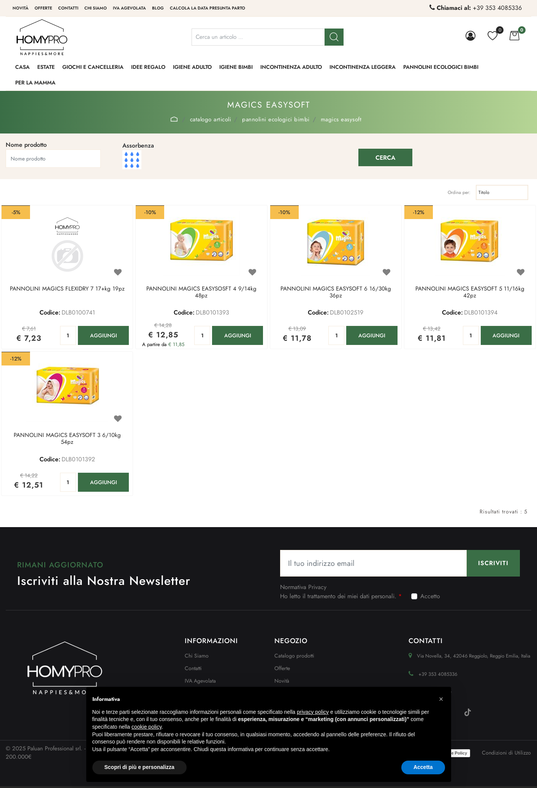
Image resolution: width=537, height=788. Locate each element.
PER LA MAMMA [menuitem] (35, 82)
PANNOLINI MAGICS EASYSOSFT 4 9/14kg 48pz (201, 292)
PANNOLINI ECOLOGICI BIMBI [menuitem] (440, 67)
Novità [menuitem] (21, 8)
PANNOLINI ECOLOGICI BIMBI (276, 119)
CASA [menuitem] (22, 67)
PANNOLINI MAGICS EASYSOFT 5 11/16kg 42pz (469, 292)
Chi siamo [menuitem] (95, 8)
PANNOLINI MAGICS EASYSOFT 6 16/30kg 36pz (335, 292)
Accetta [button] (423, 767)
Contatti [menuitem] (68, 8)
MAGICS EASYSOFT (341, 119)
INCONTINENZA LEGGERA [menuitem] (362, 67)
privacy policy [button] (313, 712)
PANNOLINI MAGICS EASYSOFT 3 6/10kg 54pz (67, 439)
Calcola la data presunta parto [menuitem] (207, 8)
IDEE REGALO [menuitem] (148, 67)
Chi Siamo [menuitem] (197, 655)
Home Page (174, 119)
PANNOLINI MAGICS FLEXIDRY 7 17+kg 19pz (67, 289)
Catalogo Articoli (210, 119)
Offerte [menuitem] (43, 8)
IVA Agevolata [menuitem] (129, 8)
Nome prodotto (26, 144)
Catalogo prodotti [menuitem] (294, 655)
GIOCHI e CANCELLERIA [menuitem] (93, 67)
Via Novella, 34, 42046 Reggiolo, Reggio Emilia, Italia (473, 655)
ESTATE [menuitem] (46, 67)
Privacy (317, 587)
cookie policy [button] (146, 727)
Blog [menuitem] (158, 8)
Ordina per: (459, 192)
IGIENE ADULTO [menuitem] (192, 67)
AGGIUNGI (103, 335)
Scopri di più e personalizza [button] (139, 767)
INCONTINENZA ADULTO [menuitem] (291, 67)
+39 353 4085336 (497, 7)
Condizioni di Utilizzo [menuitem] (506, 752)
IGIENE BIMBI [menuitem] (236, 67)
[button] (334, 37)
